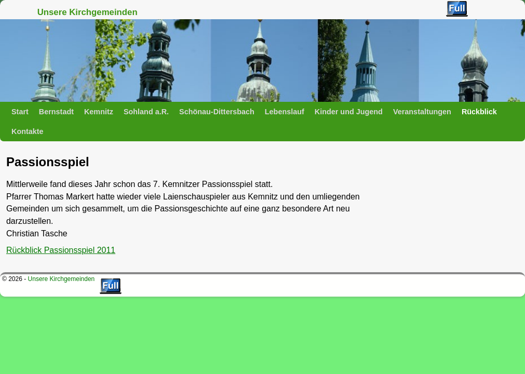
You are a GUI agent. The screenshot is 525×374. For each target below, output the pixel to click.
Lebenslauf (284, 112)
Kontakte (27, 131)
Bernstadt (56, 112)
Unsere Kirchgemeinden (87, 12)
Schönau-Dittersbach (216, 112)
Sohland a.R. (146, 112)
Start (20, 112)
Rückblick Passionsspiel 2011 (60, 250)
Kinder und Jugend (349, 112)
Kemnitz (98, 112)
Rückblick (479, 112)
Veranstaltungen (422, 112)
